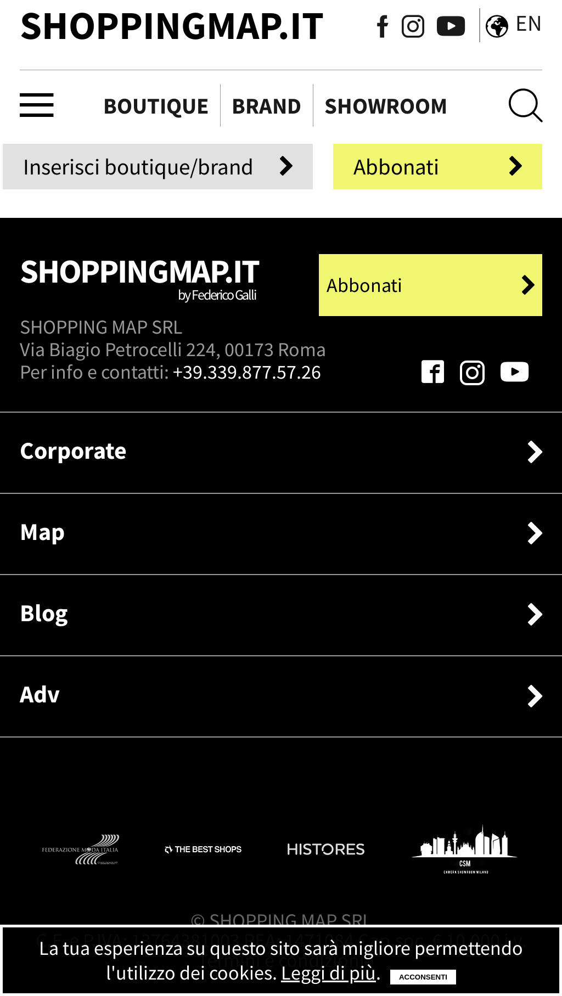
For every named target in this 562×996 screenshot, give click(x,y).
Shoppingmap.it (140, 285)
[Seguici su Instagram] (413, 28)
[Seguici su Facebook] (383, 28)
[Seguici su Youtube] (445, 28)
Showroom (385, 106)
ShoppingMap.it (172, 25)
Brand (266, 106)
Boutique (156, 106)
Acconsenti (423, 977)
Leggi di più (328, 972)
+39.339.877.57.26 (247, 371)
